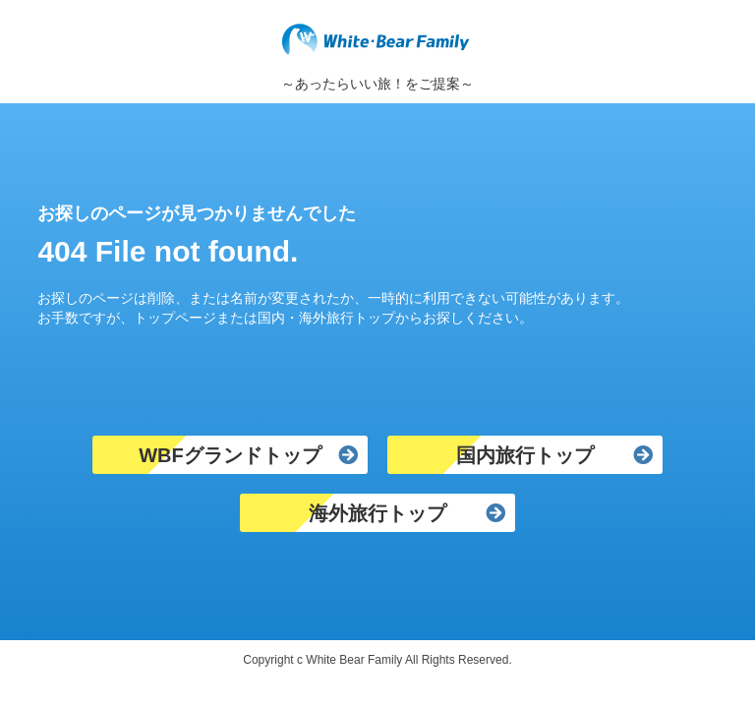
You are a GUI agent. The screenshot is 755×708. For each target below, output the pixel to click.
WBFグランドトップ (230, 455)
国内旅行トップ (525, 455)
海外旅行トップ (377, 513)
